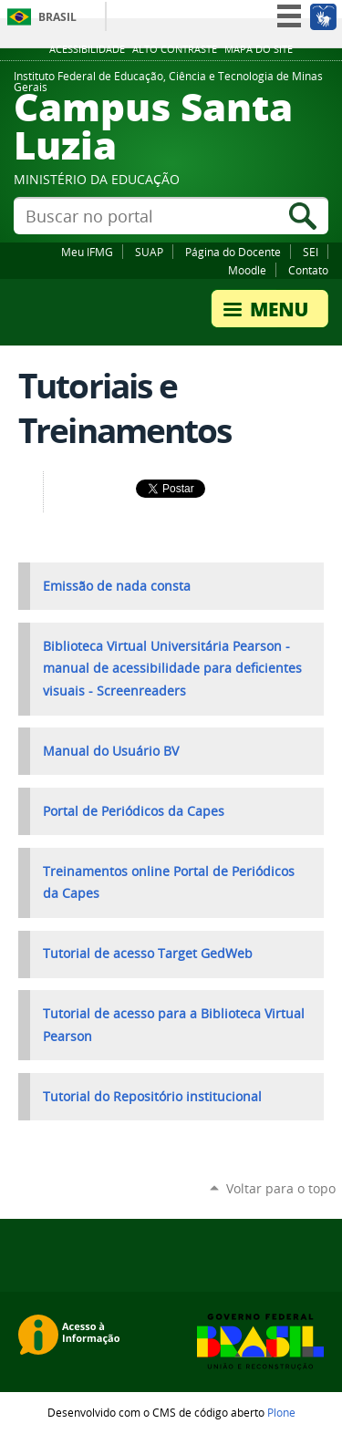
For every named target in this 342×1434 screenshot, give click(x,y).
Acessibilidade (87, 49)
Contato (308, 270)
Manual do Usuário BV (111, 751)
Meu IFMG (87, 251)
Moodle (247, 270)
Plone (281, 1412)
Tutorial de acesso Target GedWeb (148, 953)
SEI (310, 251)
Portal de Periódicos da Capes (133, 811)
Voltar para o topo (281, 1188)
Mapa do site (258, 49)
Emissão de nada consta (117, 586)
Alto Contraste (174, 49)
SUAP (149, 251)
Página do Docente (233, 251)
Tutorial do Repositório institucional (152, 1096)
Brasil (57, 17)
